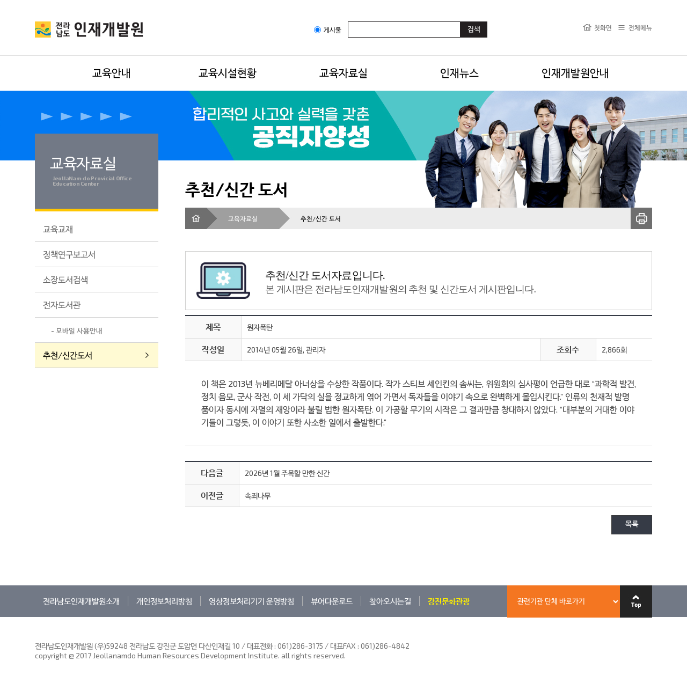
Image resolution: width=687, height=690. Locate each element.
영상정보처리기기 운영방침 (251, 601)
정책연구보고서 (69, 254)
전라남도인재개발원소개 (81, 601)
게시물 (327, 29)
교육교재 (58, 229)
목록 (631, 524)
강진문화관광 (449, 601)
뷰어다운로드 (332, 601)
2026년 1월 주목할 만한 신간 (287, 473)
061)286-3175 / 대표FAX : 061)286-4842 (343, 645)
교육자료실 (343, 72)
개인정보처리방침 (164, 601)
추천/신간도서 (67, 355)
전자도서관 (62, 304)
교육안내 (111, 72)
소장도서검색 (65, 279)
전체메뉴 (640, 27)
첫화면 (603, 27)
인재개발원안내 (575, 72)
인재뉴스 (459, 72)
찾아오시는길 (390, 601)
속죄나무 (258, 495)
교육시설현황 (228, 72)
